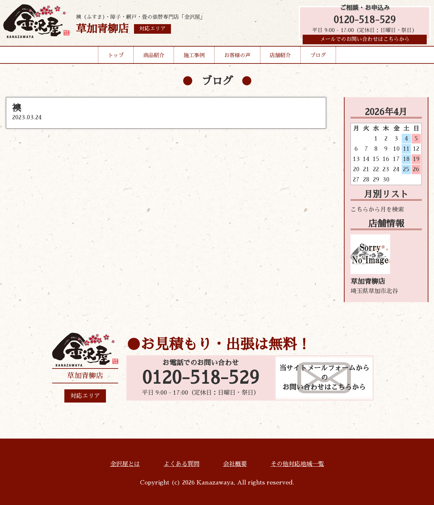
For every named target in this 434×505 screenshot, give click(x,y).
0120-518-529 (365, 20)
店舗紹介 (280, 57)
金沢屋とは (125, 464)
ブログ (318, 57)
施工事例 (194, 57)
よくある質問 (181, 464)
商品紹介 (153, 57)
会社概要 (235, 464)
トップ (116, 57)
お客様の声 (237, 57)
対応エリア (85, 396)
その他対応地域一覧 (297, 464)
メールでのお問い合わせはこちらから (365, 41)
